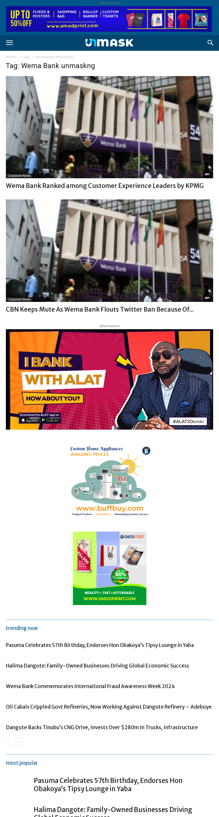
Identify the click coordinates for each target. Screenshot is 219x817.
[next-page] (19, 741)
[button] (9, 43)
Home (11, 56)
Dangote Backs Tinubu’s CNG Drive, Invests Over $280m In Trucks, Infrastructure (102, 727)
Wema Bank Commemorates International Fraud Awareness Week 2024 (90, 686)
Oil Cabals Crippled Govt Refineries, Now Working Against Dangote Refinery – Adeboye (109, 707)
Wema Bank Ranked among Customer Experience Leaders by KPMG (105, 186)
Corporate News (19, 176)
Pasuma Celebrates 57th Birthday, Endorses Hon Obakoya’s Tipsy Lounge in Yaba (100, 645)
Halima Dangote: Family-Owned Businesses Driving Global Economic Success (97, 666)
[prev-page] (9, 741)
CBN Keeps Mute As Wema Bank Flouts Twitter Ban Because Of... (100, 309)
